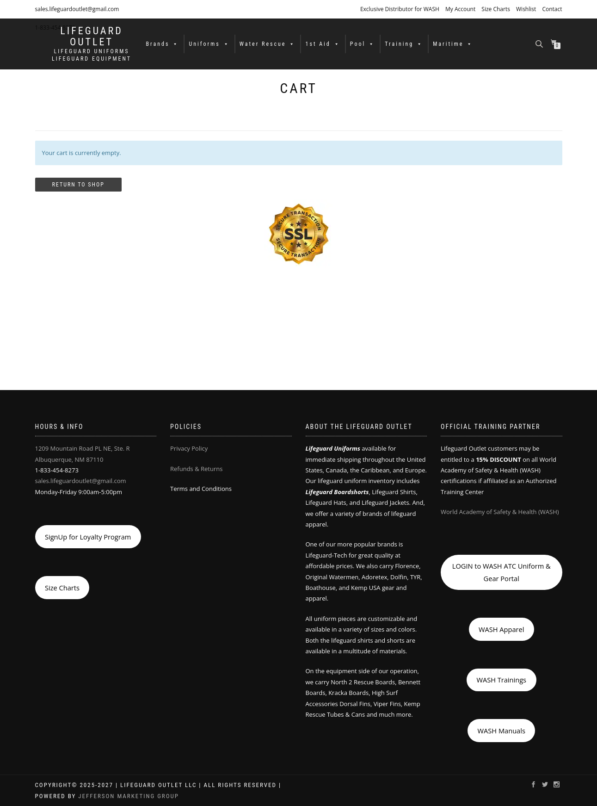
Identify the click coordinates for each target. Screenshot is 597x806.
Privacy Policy (189, 448)
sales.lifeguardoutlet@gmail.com (77, 9)
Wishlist (526, 9)
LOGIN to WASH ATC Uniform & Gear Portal (501, 572)
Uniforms (209, 44)
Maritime (453, 44)
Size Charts (495, 9)
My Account (460, 9)
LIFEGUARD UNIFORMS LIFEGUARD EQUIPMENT (91, 55)
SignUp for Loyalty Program (88, 536)
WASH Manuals (501, 730)
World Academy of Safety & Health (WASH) (500, 512)
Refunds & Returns (196, 469)
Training (404, 44)
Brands (162, 44)
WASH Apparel (501, 629)
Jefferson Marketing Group (128, 796)
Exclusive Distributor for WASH (399, 9)
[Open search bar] (540, 43)
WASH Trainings (501, 679)
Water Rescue (268, 44)
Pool (362, 44)
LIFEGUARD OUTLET (91, 36)
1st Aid (322, 44)
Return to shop (78, 184)
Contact (552, 9)
